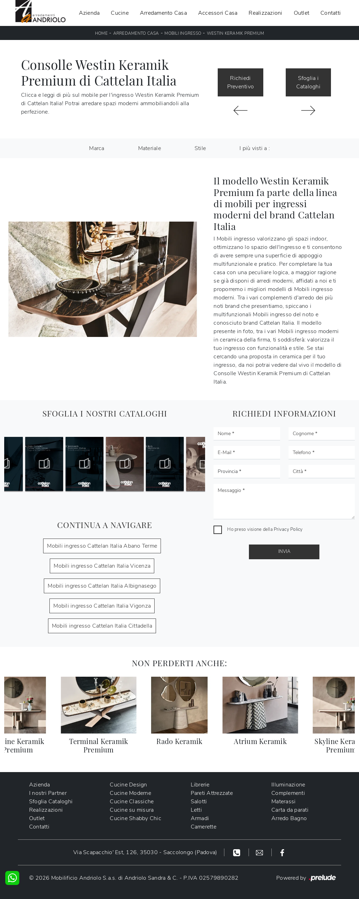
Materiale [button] (149, 148)
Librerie (200, 785)
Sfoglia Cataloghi (51, 801)
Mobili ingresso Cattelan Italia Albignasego (102, 586)
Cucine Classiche (132, 801)
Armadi (200, 818)
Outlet (302, 13)
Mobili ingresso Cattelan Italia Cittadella (102, 626)
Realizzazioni (265, 13)
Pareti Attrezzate (212, 793)
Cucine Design (128, 785)
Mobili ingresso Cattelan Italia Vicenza (102, 566)
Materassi (283, 801)
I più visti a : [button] (254, 148)
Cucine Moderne (130, 793)
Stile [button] (200, 148)
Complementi (288, 793)
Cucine (120, 13)
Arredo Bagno (289, 818)
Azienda (89, 13)
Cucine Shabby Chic (136, 818)
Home (101, 33)
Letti (196, 810)
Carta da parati (290, 810)
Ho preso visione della (265, 529)
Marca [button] (96, 148)
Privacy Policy (288, 529)
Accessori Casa (218, 13)
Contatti (330, 13)
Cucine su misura (132, 810)
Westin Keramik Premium (235, 33)
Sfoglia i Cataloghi (308, 82)
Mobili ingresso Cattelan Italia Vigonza (102, 606)
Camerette (203, 827)
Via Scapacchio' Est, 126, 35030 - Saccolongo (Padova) (145, 852)
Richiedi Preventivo (240, 82)
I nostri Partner (48, 793)
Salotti (199, 801)
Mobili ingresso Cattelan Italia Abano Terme (102, 546)
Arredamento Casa (163, 13)
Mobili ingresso (182, 33)
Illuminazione (288, 785)
